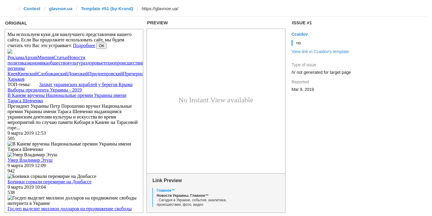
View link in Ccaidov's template (320, 51)
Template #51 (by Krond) (107, 8)
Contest (32, 8)
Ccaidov (300, 34)
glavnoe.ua (60, 8)
